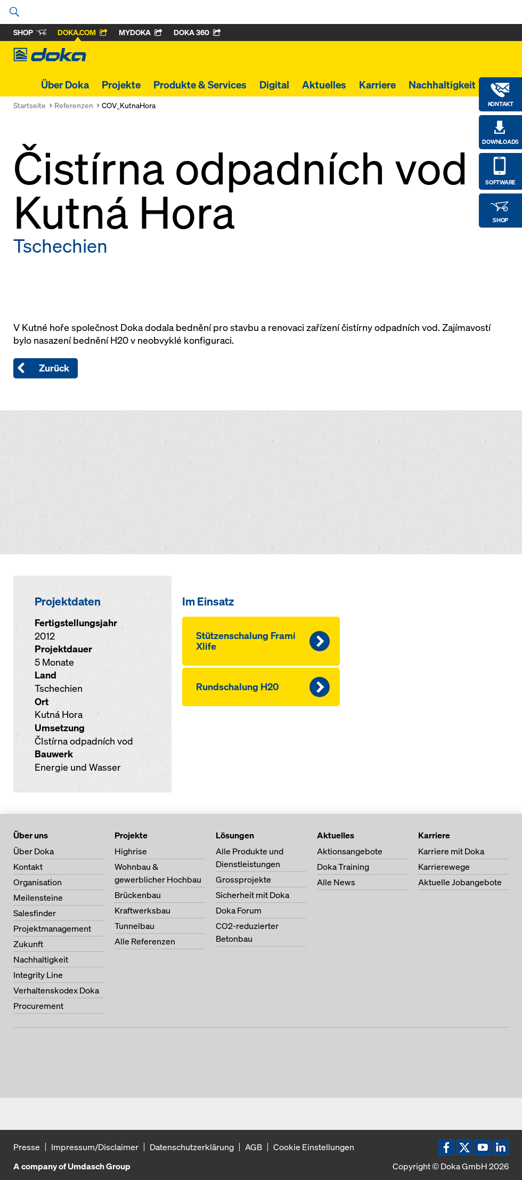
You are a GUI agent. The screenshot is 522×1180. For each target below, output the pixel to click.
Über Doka (65, 85)
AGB (253, 1147)
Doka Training (343, 866)
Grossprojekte (243, 879)
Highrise (131, 851)
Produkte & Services (200, 85)
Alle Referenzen (145, 941)
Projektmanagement (52, 928)
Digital (274, 85)
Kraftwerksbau (142, 910)
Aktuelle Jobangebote (460, 882)
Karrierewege (444, 866)
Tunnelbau (134, 926)
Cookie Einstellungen (313, 1147)
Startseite (29, 105)
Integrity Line (38, 975)
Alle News (336, 882)
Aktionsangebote (349, 851)
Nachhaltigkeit (442, 85)
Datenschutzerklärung (192, 1147)
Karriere (377, 85)
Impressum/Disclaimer (94, 1147)
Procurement (38, 1006)
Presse (26, 1147)
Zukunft (28, 944)
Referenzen (73, 105)
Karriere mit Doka (451, 851)
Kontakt (28, 866)
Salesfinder (34, 913)
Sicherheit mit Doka (252, 895)
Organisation (37, 882)
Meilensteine (38, 897)
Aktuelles (324, 85)
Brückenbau (138, 895)
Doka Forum (239, 910)
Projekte (121, 85)
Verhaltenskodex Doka (56, 990)
